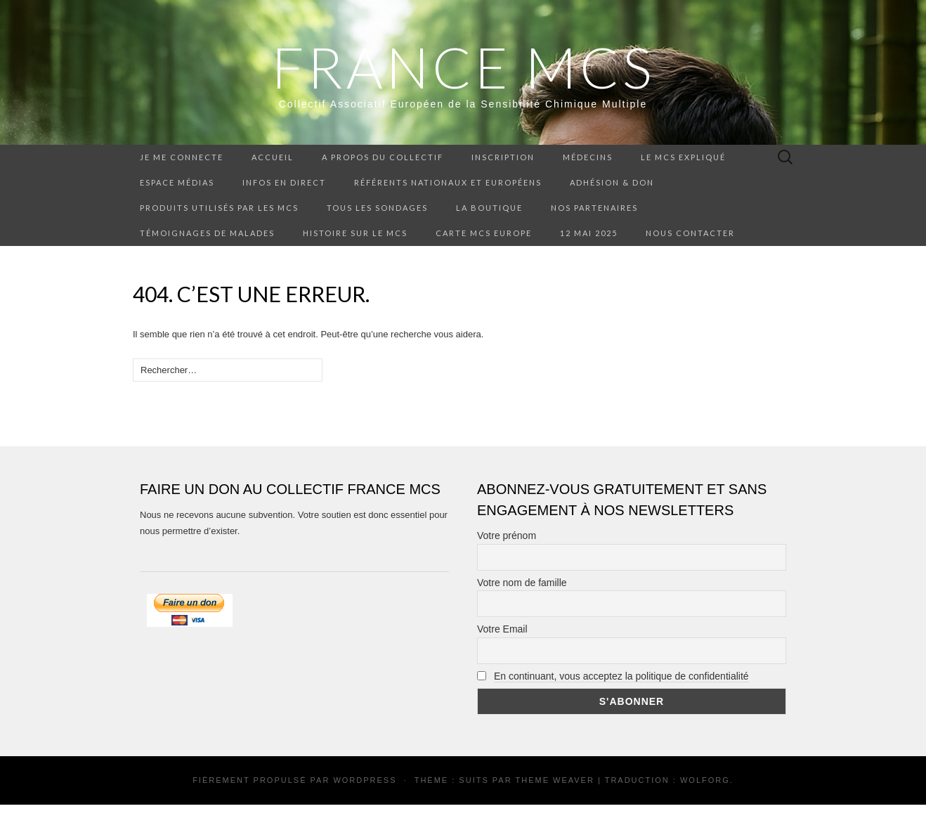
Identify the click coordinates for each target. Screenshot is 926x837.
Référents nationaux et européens (448, 182)
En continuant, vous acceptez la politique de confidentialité (621, 676)
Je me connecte (181, 157)
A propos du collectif (382, 157)
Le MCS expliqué (683, 157)
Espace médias (177, 182)
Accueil (273, 157)
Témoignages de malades (207, 233)
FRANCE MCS (463, 66)
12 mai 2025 (589, 233)
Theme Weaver (554, 780)
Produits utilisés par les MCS (219, 207)
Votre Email (502, 629)
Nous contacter (690, 233)
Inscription (503, 157)
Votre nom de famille (522, 582)
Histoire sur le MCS (355, 233)
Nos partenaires (594, 207)
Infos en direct (284, 182)
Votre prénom (506, 535)
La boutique (489, 207)
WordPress (364, 780)
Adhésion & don (612, 182)
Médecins (588, 157)
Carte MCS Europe (484, 233)
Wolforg (705, 780)
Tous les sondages (377, 207)
